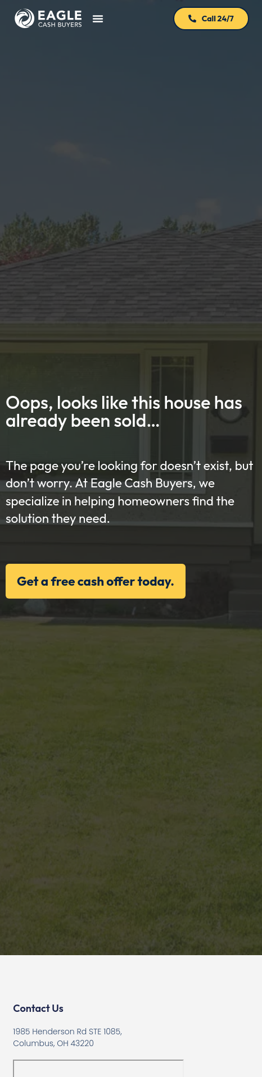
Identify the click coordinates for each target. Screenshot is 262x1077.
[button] (97, 18)
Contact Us (38, 1008)
